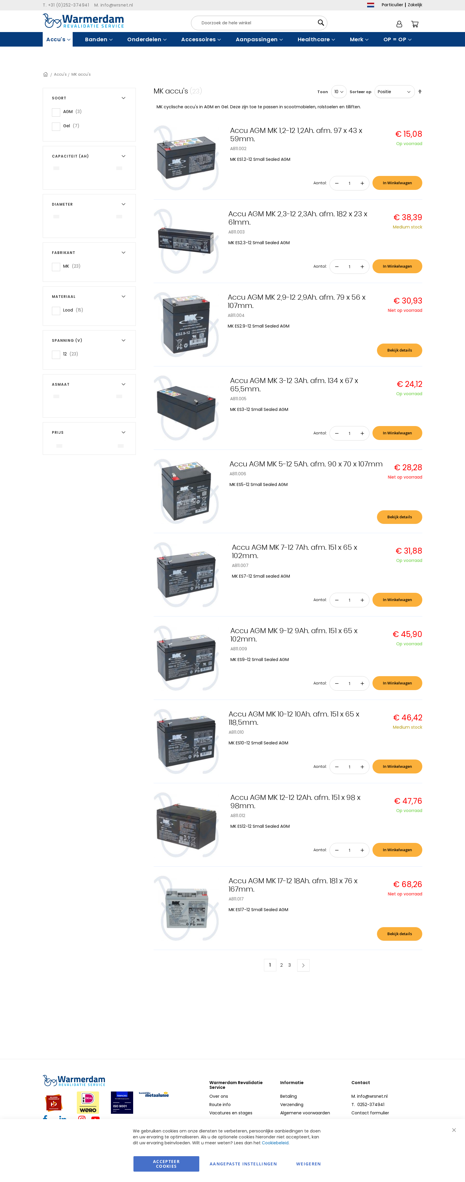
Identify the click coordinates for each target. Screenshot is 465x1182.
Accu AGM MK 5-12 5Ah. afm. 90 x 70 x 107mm (306, 464)
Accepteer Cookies (166, 1164)
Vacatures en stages (230, 1113)
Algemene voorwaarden (305, 1113)
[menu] (232, 39)
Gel (73, 126)
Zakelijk (415, 5)
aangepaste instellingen (243, 1164)
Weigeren (308, 1164)
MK (73, 266)
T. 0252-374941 (367, 1105)
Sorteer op (360, 92)
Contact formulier (370, 1113)
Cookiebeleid (275, 1143)
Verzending (291, 1105)
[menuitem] (58, 39)
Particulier (392, 5)
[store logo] (83, 20)
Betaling (288, 1096)
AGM (74, 111)
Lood (75, 310)
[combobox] (259, 23)
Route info (220, 1105)
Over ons (218, 1096)
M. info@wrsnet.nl (369, 1096)
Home (46, 74)
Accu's (60, 74)
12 (72, 354)
